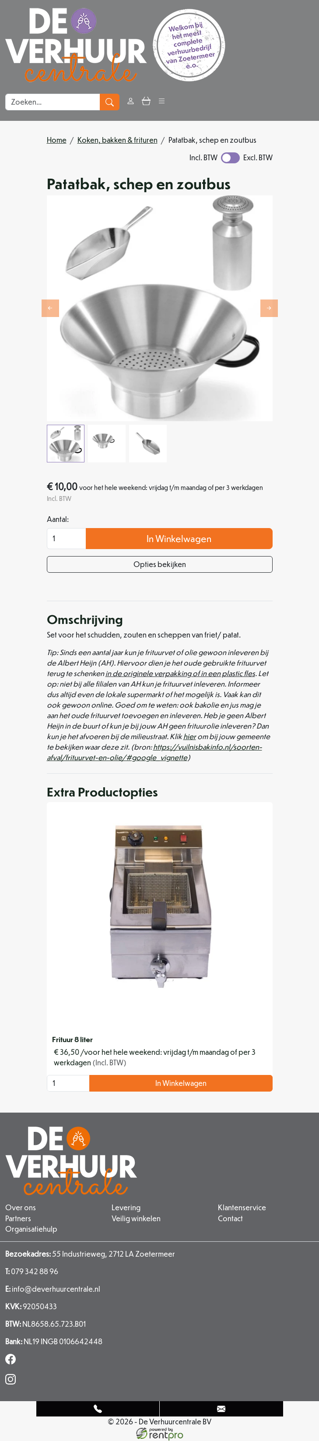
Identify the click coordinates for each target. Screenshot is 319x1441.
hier (189, 736)
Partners (18, 1218)
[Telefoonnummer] (98, 1408)
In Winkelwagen (179, 538)
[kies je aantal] (68, 1083)
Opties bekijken (159, 564)
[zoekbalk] (52, 102)
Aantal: (58, 519)
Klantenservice (242, 1207)
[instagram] (12, 1381)
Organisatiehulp (31, 1228)
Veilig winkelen (136, 1218)
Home (57, 139)
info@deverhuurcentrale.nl (52, 1288)
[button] (162, 101)
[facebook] (12, 1361)
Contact (230, 1218)
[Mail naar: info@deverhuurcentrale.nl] (221, 1408)
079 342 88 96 (31, 1271)
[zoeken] (109, 102)
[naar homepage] (115, 45)
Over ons (20, 1207)
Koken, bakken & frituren (117, 139)
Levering (126, 1207)
